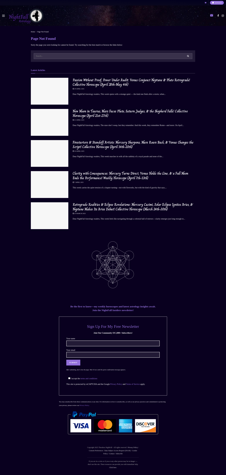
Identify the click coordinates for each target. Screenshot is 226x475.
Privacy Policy (116, 384)
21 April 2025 (78, 120)
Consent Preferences (96, 451)
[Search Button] (188, 56)
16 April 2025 (78, 151)
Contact (111, 454)
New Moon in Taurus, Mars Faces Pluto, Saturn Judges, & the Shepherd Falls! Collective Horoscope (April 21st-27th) (130, 113)
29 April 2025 (78, 89)
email (211, 15)
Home (33, 32)
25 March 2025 (79, 213)
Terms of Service (133, 384)
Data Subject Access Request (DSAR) (117, 451)
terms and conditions (89, 378)
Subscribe (119, 454)
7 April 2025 (78, 182)
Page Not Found (43, 32)
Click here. (113, 467)
